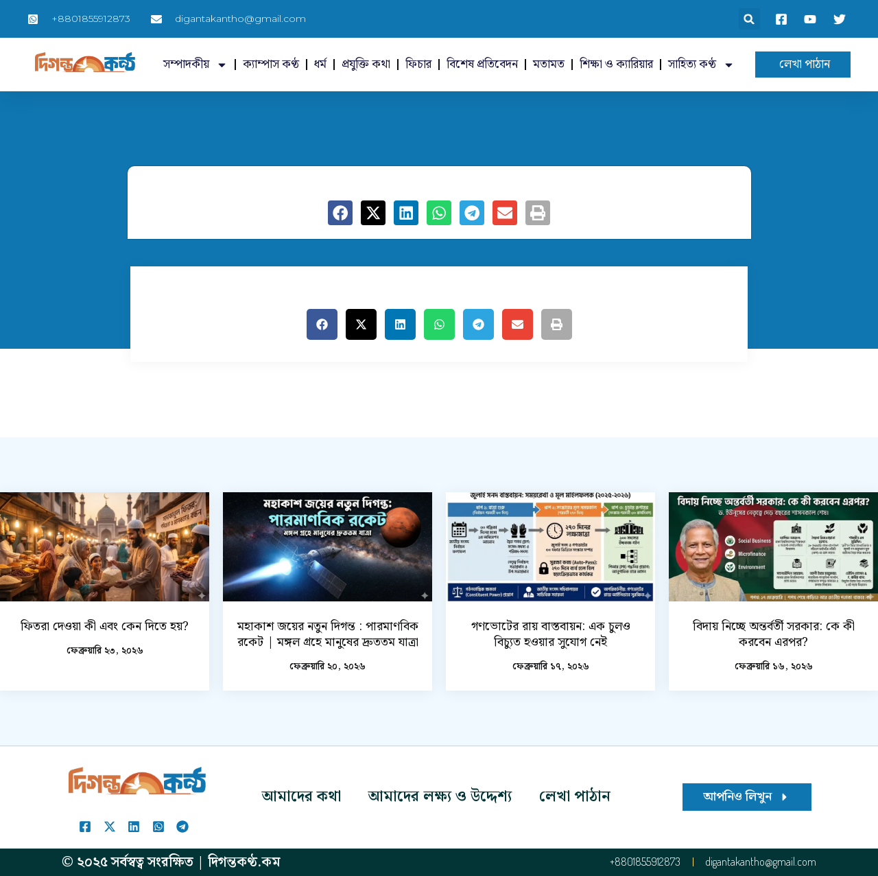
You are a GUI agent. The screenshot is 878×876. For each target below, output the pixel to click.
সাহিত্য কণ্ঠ (701, 65)
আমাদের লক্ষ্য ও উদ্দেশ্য (440, 797)
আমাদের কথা (301, 797)
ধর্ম (320, 64)
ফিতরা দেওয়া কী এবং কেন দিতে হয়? (105, 626)
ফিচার (418, 64)
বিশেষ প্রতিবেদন (482, 64)
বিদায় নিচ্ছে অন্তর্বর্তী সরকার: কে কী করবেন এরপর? (774, 634)
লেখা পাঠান (574, 797)
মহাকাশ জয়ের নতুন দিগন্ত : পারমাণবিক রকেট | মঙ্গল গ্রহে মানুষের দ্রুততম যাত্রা (327, 634)
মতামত (549, 64)
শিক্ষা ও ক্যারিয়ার (616, 64)
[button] (749, 19)
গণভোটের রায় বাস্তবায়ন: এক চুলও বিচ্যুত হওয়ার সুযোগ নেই (550, 634)
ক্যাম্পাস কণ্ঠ (271, 64)
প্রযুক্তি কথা (366, 64)
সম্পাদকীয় (195, 65)
